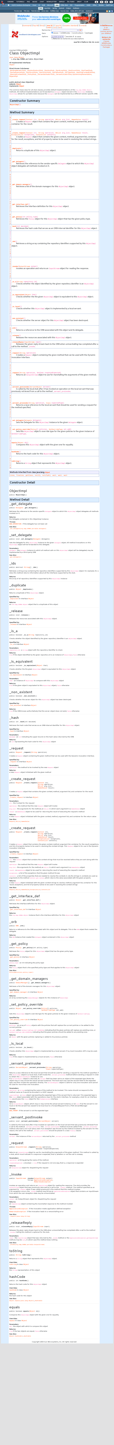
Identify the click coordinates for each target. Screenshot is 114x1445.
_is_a (13, 282)
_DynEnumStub (74, 71)
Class (48, 403)
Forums (10, 2)
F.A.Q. (42, 26)
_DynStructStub (31, 72)
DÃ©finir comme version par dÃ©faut (106, 31)
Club (86, 2)
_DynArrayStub (61, 71)
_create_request (18, 119)
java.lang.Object (16, 57)
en (107, 28)
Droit (79, 2)
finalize (20, 475)
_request (15, 353)
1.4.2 (49, 28)
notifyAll (46, 475)
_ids (13, 241)
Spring (55, 8)
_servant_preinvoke (19, 403)
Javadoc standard (71, 26)
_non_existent (17, 318)
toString (15, 461)
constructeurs (77, 33)
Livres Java (45, 11)
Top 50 (35, 26)
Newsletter (51, 2)
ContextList (41, 135)
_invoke (14, 266)
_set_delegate (17, 420)
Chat (42, 2)
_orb (13, 328)
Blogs (34, 2)
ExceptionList (17, 135)
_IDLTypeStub (69, 72)
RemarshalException (42, 1182)
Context (29, 119)
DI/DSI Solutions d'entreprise (21, 5)
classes (55, 33)
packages (88, 33)
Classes (106, 41)
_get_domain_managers (20, 184)
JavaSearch (89, 11)
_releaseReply (17, 342)
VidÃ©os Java (54, 11)
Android (61, 8)
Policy (10, 219)
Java (57, 5)
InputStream (10, 268)
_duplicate (16, 148)
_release (15, 335)
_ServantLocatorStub (63, 74)
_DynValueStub (57, 72)
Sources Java (64, 11)
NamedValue (76, 119)
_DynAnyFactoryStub (34, 71)
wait (54, 475)
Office (94, 5)
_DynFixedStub (86, 71)
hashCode (15, 452)
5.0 (54, 28)
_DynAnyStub (49, 71)
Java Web (47, 8)
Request (10, 123)
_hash (13, 226)
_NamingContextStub (17, 74)
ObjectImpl (13, 76)
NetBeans (76, 8)
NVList (58, 119)
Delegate (10, 165)
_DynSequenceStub (17, 72)
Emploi (62, 2)
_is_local (15, 306)
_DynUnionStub (44, 72)
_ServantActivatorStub (45, 74)
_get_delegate (17, 161)
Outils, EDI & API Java (77, 11)
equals (14, 443)
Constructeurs (106, 45)
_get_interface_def (19, 204)
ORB (10, 330)
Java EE (58, 26)
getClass (29, 475)
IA (39, 5)
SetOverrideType (56, 429)
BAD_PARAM (13, 1111)
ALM (43, 5)
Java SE (49, 26)
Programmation (79, 5)
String (41, 119)
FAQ (28, 2)
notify (37, 475)
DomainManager (10, 185)
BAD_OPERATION (15, 524)
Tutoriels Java (35, 11)
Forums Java (18, 11)
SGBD (88, 5)
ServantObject (36, 387)
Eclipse (68, 8)
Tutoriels (20, 2)
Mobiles (101, 5)
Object (11, 65)
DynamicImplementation (82, 74)
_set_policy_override (20, 429)
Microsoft (50, 5)
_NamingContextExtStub (85, 72)
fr (105, 28)
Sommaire (27, 26)
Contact (83, 26)
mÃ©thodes (65, 33)
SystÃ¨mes (109, 5)
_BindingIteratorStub (17, 71)
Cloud (34, 5)
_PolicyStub (31, 74)
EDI (71, 5)
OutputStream (24, 266)
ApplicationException (43, 1180)
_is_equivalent (17, 295)
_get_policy (16, 217)
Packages (106, 47)
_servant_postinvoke (20, 387)
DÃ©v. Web (64, 5)
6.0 (59, 28)
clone (12, 475)
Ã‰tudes (71, 2)
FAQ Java (26, 11)
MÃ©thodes (106, 43)
